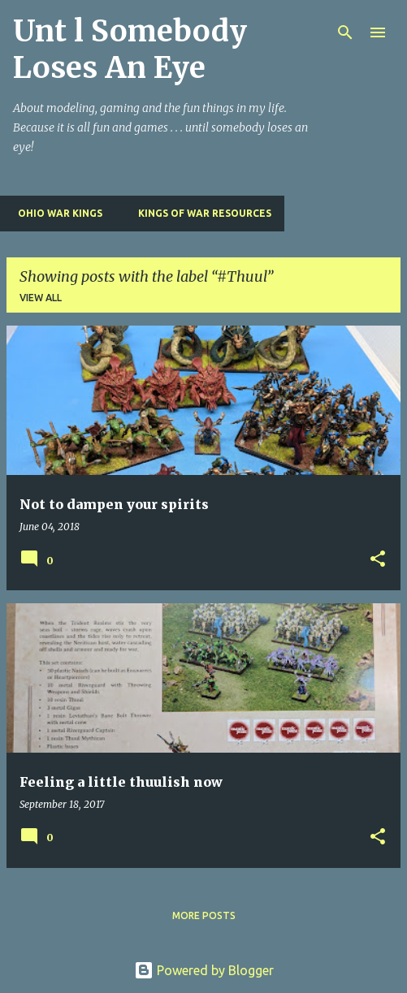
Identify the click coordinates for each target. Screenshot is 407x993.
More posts (204, 915)
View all (40, 297)
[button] (378, 560)
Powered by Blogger (204, 970)
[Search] (345, 32)
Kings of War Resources (199, 213)
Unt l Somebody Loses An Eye (130, 49)
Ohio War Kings (55, 213)
